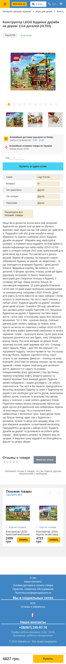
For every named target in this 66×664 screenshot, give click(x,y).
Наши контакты (33, 581)
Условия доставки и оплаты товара (33, 585)
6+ (39, 183)
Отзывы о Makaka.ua (33, 606)
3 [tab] (19, 104)
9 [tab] (51, 104)
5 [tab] (30, 104)
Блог (33, 603)
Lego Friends (44, 177)
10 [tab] (56, 104)
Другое (41, 190)
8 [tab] (46, 104)
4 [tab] (24, 104)
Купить (48, 658)
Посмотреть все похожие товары (14, 214)
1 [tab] (9, 104)
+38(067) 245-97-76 (33, 627)
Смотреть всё (14, 494)
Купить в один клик (32, 166)
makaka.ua (19, 4)
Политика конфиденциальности (33, 592)
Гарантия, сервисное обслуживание (33, 589)
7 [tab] (40, 104)
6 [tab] (35, 104)
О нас (33, 577)
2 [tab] (14, 104)
